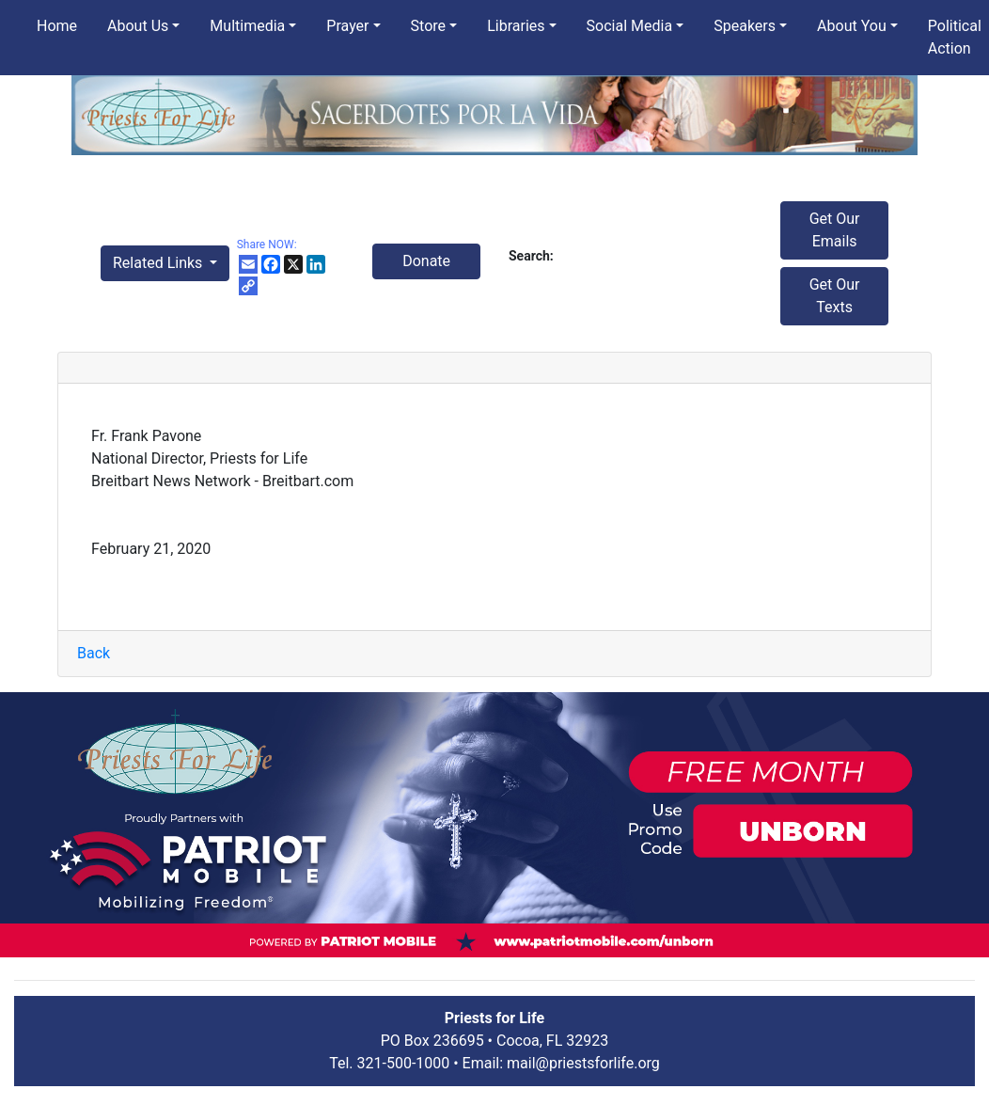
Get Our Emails (834, 230)
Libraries (515, 26)
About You (852, 26)
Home (57, 26)
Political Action (954, 37)
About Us (137, 26)
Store (428, 26)
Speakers (745, 26)
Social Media (630, 26)
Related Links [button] (159, 263)
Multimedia (247, 26)
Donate (426, 261)
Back (93, 653)
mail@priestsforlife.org (583, 1063)
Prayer (347, 26)
